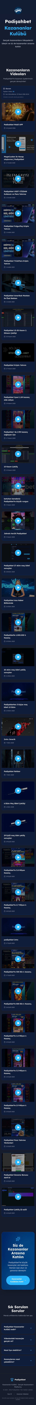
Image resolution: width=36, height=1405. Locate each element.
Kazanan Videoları (23, 1394)
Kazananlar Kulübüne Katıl (18, 1280)
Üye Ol (9, 1394)
